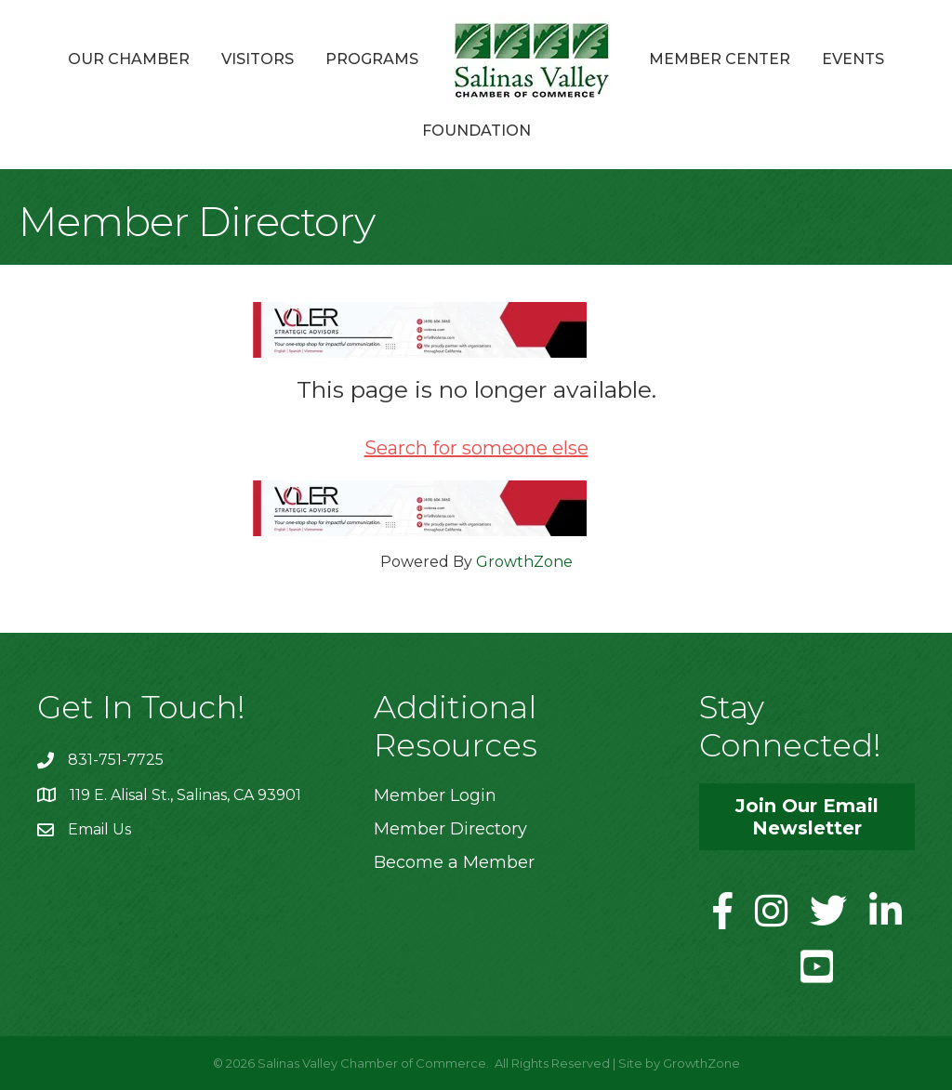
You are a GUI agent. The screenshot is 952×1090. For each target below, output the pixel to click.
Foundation (476, 130)
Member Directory (450, 829)
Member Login (435, 795)
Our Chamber (129, 59)
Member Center (719, 59)
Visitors (257, 59)
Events (853, 59)
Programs (371, 59)
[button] (807, 816)
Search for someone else (476, 448)
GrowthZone (524, 562)
